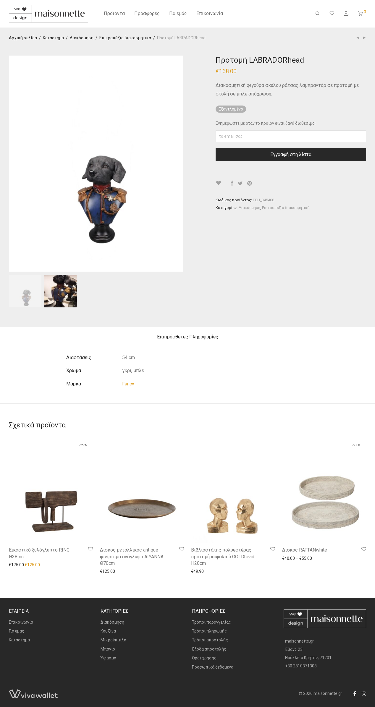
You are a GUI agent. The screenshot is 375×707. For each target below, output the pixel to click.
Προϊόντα (114, 14)
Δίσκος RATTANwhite (304, 550)
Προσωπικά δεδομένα (212, 667)
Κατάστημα (53, 37)
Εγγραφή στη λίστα (290, 154)
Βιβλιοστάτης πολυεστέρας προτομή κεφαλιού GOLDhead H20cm (222, 556)
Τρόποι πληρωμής (209, 631)
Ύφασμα (108, 658)
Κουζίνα (108, 631)
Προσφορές (147, 14)
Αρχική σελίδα (23, 37)
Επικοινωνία (209, 14)
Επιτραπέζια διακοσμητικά (125, 37)
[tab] (187, 337)
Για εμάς (178, 14)
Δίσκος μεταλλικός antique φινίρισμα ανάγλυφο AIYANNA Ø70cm (132, 556)
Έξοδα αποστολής (209, 649)
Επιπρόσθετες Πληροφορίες (187, 337)
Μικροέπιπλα (113, 640)
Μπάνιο (108, 649)
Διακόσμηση (81, 37)
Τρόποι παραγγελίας (211, 622)
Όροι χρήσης (204, 658)
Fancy (128, 384)
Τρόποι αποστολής (210, 640)
